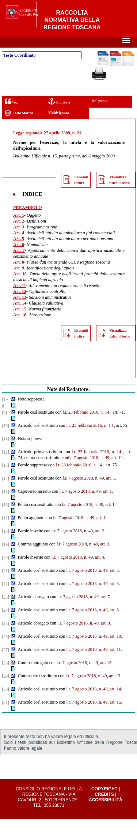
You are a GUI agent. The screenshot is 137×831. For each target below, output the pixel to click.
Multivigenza (58, 124)
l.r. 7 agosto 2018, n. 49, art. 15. (94, 713)
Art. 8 (18, 273)
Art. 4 (18, 244)
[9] (4, 424)
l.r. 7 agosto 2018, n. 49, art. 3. (83, 555)
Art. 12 (19, 303)
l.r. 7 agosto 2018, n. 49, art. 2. (78, 542)
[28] (5, 674)
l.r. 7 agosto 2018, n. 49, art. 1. (89, 489)
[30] (5, 701)
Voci (11, 113)
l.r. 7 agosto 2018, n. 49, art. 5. (93, 582)
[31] (5, 714)
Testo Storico (19, 125)
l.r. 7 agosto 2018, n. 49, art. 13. (85, 674)
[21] (5, 582)
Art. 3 (18, 238)
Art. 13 (19, 309)
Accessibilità (105, 811)
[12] (5, 463)
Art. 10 (20, 285)
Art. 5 (18, 250)
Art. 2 (18, 232)
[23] (5, 608)
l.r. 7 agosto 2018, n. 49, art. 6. (93, 595)
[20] (5, 569)
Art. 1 (18, 227)
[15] (5, 503)
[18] (5, 542)
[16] (5, 516)
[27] (5, 661)
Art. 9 (18, 279)
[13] (5, 477)
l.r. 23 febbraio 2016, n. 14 (85, 423)
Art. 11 (19, 297)
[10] (5, 437)
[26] (5, 648)
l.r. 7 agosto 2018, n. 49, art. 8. (93, 621)
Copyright (104, 800)
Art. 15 (19, 320)
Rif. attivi (59, 113)
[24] (5, 622)
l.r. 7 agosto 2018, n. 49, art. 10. (94, 648)
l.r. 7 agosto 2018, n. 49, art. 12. (96, 469)
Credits (104, 806)
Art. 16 (19, 326)
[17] (5, 529)
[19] (5, 556)
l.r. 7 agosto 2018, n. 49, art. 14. (94, 700)
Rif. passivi (100, 113)
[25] (5, 635)
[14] (5, 490)
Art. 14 (19, 314)
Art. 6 (18, 256)
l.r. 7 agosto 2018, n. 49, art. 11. (94, 661)
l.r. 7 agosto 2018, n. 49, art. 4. (78, 568)
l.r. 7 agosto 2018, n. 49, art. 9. (84, 634)
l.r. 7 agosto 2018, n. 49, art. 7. (84, 608)
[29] (5, 687)
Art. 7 (19, 262)
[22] (5, 595)
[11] (5, 450)
